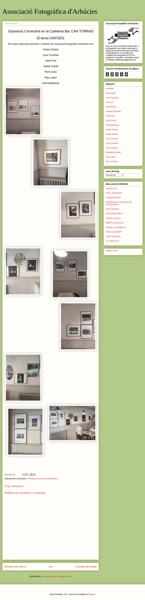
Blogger (91, 594)
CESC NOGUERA (114, 193)
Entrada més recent (15, 566)
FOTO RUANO (112, 209)
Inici (51, 566)
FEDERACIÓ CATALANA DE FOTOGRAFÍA (119, 203)
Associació (41, 478)
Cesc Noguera (112, 97)
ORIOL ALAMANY (114, 232)
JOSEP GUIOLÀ (113, 218)
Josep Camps (112, 129)
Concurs (109, 102)
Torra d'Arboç (112, 161)
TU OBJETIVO (112, 241)
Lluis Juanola (112, 148)
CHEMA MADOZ (113, 197)
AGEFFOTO (111, 188)
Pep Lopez (110, 157)
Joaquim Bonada (113, 111)
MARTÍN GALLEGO (115, 223)
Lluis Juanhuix (112, 143)
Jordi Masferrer (112, 125)
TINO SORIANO (113, 236)
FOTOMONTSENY (114, 213)
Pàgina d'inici (112, 250)
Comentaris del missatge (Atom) (57, 576)
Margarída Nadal (113, 152)
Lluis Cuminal (112, 138)
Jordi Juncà (111, 120)
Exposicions (52, 478)
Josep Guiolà (112, 134)
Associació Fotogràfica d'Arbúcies (49, 11)
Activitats (31, 478)
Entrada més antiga (86, 566)
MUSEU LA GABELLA (116, 227)
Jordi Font (110, 116)
